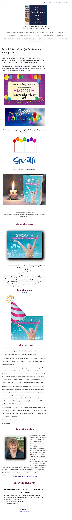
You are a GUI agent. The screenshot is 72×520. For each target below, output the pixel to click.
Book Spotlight (12, 55)
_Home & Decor (32, 42)
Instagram (29, 476)
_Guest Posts (59, 36)
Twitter (18, 476)
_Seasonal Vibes (63, 39)
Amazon (20, 68)
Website (14, 476)
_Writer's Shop (41, 39)
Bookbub (34, 476)
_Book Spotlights (18, 32)
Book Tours (18, 55)
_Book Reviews (30, 32)
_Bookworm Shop (9, 39)
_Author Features (42, 32)
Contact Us (66, 2)
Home (45, 2)
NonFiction (29, 55)
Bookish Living (52, 39)
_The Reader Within (24, 36)
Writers (19, 39)
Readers (52, 32)
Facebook (23, 476)
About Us (51, 2)
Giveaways (41, 42)
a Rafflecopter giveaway (24, 511)
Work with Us (59, 2)
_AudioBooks (36, 36)
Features (7, 32)
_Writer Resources (29, 39)
